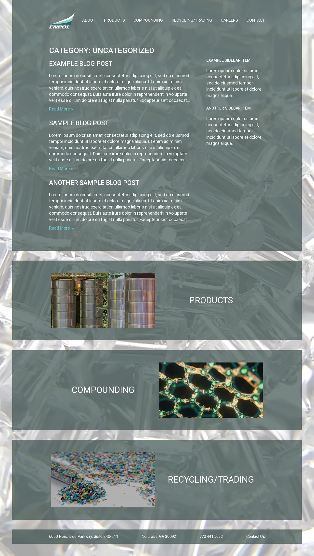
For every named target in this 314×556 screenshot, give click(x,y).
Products (114, 20)
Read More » (61, 108)
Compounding (148, 20)
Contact (256, 20)
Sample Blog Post (79, 123)
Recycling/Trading (192, 20)
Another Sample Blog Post (94, 182)
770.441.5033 (211, 536)
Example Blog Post (81, 63)
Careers (229, 20)
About (88, 20)
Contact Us (255, 536)
